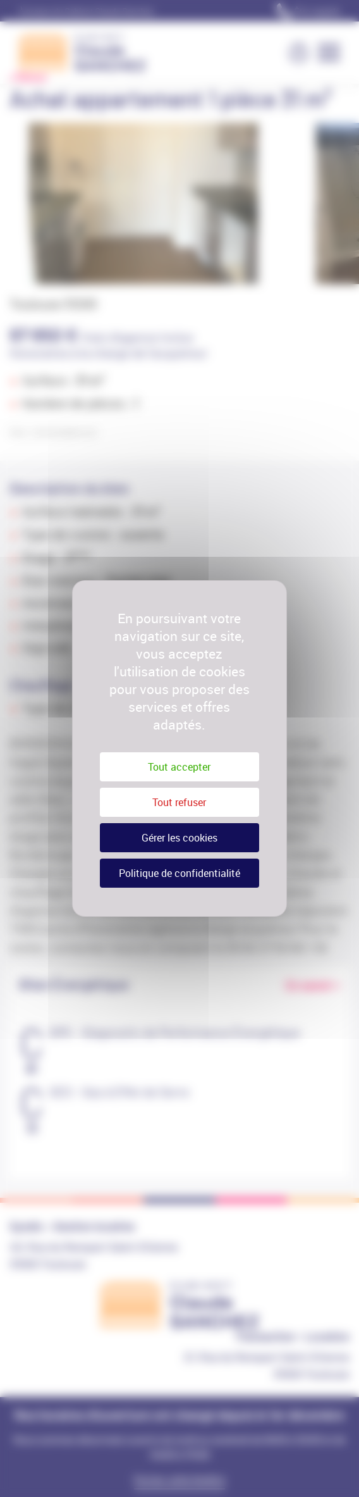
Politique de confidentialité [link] (179, 873)
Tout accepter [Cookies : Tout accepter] (179, 767)
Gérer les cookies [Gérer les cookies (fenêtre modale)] (179, 838)
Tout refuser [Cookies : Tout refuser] (179, 802)
